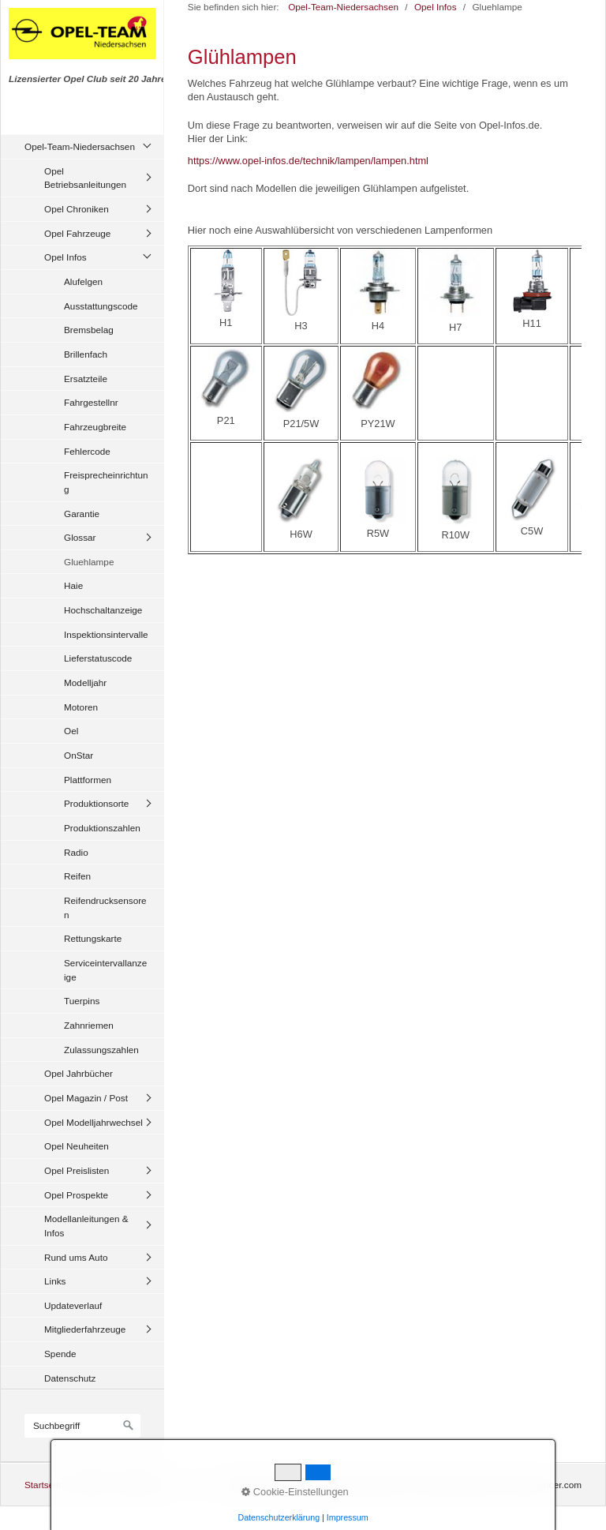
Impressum (139, 1484)
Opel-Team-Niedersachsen (79, 146)
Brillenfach (85, 354)
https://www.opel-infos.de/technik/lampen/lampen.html (308, 161)
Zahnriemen (89, 1025)
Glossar (80, 537)
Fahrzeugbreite (95, 427)
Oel (71, 731)
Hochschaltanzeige (103, 610)
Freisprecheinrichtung (106, 482)
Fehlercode (87, 451)
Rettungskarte (93, 938)
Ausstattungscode (101, 306)
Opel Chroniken (76, 209)
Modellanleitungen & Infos (86, 1225)
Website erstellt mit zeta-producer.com (503, 1484)
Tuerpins (81, 1001)
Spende (60, 1353)
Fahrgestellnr (91, 402)
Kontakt (90, 1484)
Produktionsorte (96, 803)
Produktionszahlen (102, 828)
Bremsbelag (89, 329)
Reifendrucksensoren (105, 907)
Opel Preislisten (76, 1170)
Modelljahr (85, 682)
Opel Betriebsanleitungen (85, 178)
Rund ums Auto (75, 1257)
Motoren (81, 707)
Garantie (81, 513)
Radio (76, 852)
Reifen (77, 876)
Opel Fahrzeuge (77, 233)
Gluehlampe (89, 562)
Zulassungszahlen (101, 1049)
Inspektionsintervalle (106, 634)
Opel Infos (65, 257)
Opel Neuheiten (76, 1146)
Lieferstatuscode (98, 658)
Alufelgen (83, 281)
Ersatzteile (85, 378)
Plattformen (87, 779)
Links (54, 1281)
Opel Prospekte (76, 1195)
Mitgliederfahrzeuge (84, 1329)
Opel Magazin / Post (86, 1098)
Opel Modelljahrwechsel (93, 1122)
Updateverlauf (73, 1305)
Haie (73, 585)
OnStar (78, 755)
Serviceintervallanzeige (105, 970)
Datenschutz (69, 1378)
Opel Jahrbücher (78, 1073)
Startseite (44, 1484)
